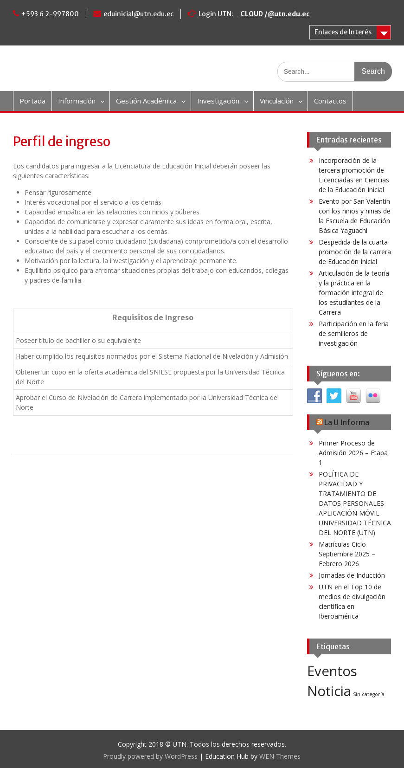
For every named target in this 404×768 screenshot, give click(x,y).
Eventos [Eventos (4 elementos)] (332, 671)
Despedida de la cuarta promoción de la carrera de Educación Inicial (355, 252)
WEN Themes (280, 756)
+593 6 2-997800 (50, 14)
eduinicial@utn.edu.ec (138, 14)
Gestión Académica (146, 100)
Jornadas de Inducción (352, 575)
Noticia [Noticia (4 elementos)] (329, 691)
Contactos (330, 100)
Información (77, 100)
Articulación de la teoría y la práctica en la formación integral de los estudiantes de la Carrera (354, 292)
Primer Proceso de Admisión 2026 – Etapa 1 (353, 453)
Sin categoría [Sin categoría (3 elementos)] (369, 694)
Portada (32, 100)
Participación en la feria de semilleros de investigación (354, 333)
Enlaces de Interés (343, 32)
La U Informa (346, 422)
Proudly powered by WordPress (150, 756)
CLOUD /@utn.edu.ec (275, 14)
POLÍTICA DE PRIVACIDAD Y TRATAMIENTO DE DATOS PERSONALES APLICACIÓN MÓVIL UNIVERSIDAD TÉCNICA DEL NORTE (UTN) (355, 503)
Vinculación (277, 100)
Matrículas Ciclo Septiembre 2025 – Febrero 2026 (347, 554)
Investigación (218, 100)
